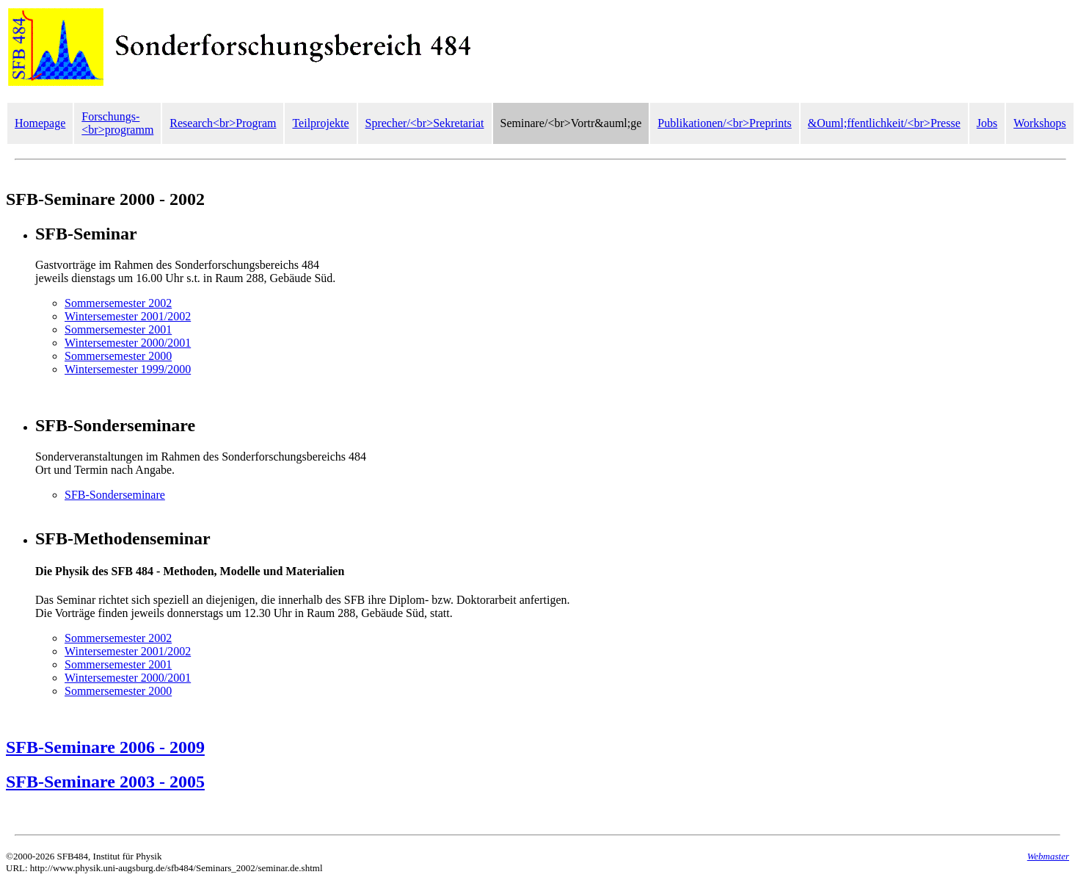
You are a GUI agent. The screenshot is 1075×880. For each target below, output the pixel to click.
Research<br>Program (223, 123)
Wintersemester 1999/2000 (128, 369)
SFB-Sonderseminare (115, 494)
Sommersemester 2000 (118, 356)
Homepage (40, 123)
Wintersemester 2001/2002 (128, 316)
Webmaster (1048, 856)
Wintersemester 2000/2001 (128, 342)
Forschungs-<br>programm (117, 123)
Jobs (987, 123)
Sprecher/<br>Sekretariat (424, 123)
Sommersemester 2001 (118, 329)
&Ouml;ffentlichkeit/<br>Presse (884, 123)
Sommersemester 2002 (118, 303)
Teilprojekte (320, 123)
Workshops (1039, 123)
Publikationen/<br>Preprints (724, 123)
